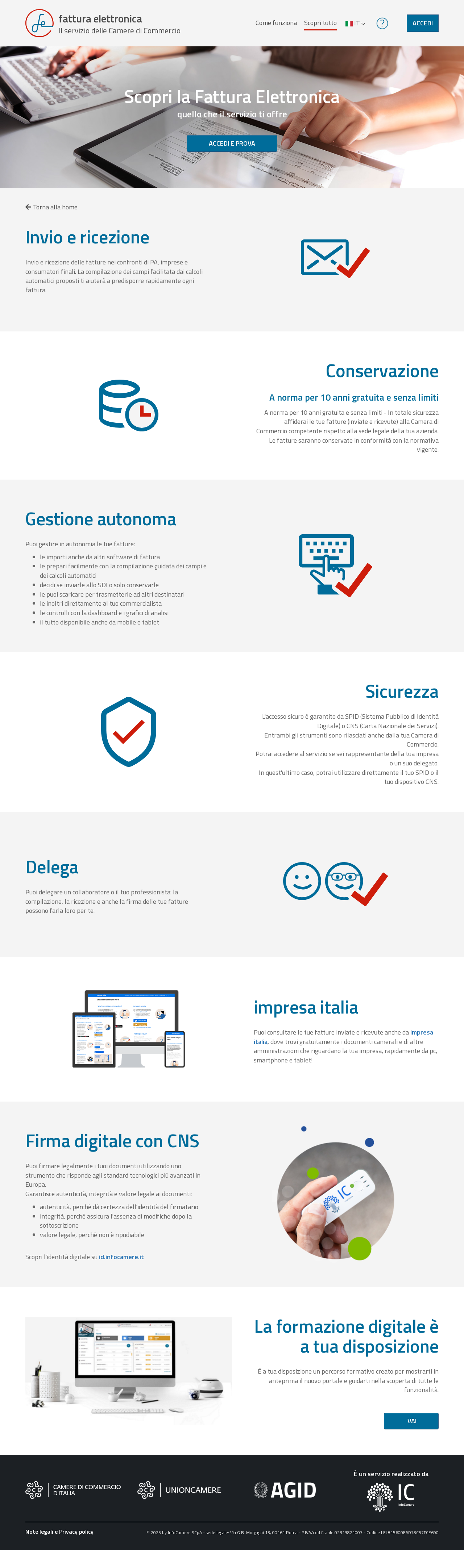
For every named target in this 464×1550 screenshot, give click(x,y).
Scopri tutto (320, 23)
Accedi (423, 23)
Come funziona (276, 23)
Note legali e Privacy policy (59, 1531)
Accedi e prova (232, 143)
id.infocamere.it (121, 1257)
